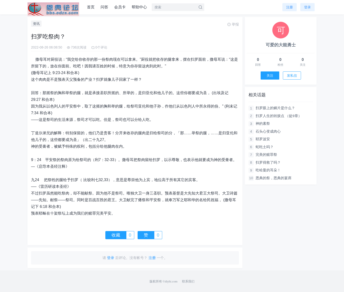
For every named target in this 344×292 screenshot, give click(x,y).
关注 (270, 75)
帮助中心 (139, 7)
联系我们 (188, 281)
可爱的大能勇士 (281, 45)
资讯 (36, 24)
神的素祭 (263, 123)
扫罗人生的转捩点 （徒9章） (279, 116)
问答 (104, 7)
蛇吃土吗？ (265, 147)
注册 (289, 7)
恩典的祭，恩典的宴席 (273, 178)
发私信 (292, 75)
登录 (307, 7)
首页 (91, 7)
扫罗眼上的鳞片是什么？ (275, 108)
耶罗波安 (263, 139)
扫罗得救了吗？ (268, 162)
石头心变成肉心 (268, 131)
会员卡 (120, 7)
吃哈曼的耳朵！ (268, 170)
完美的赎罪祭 (266, 154)
